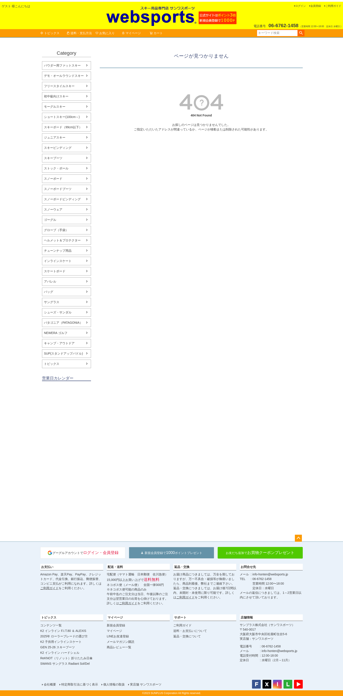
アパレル (50, 281)
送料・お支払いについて (190, 631)
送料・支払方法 (79, 33)
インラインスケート (58, 261)
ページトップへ (298, 538)
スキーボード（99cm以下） (63, 127)
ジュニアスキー (54, 137)
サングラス (51, 302)
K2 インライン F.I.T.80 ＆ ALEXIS (63, 631)
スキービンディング (58, 147)
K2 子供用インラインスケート (61, 641)
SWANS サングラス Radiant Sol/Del (65, 663)
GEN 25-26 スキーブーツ (57, 647)
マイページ (131, 33)
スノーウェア (53, 209)
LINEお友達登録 (118, 636)
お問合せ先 (248, 567)
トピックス (50, 33)
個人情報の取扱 (114, 684)
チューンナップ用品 (58, 250)
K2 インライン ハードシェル (59, 652)
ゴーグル (50, 219)
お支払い (47, 567)
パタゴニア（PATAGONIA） (63, 322)
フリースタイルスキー (59, 86)
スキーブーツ (53, 158)
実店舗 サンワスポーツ (145, 684)
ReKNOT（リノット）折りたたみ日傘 (66, 658)
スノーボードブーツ (58, 189)
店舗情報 (247, 617)
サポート (180, 617)
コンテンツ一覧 (51, 625)
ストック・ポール (56, 168)
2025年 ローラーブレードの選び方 (64, 636)
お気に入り (105, 33)
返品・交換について (187, 636)
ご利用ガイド (333, 5)
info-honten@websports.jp (270, 574)
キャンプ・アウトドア (59, 343)
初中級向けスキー (56, 96)
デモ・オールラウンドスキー (64, 75)
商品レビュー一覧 (119, 647)
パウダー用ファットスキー (62, 65)
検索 (301, 33)
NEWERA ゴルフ (55, 333)
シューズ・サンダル (58, 312)
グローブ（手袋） (56, 230)
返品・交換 (181, 567)
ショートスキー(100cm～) (62, 117)
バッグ (48, 292)
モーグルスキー (54, 106)
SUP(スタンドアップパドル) (63, 353)
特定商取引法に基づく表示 (79, 684)
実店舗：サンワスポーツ (256, 638)
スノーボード (53, 178)
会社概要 (50, 684)
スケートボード (54, 271)
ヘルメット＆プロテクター (62, 240)
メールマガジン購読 (120, 641)
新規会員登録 (116, 625)
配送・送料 (115, 567)
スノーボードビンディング (62, 199)
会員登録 (315, 5)
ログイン (300, 5)
